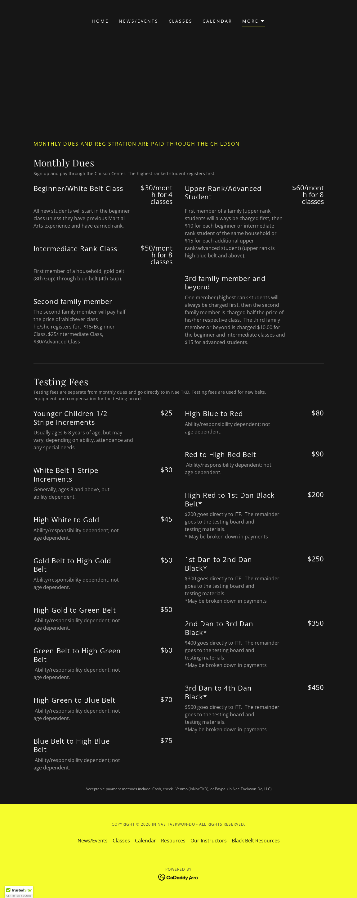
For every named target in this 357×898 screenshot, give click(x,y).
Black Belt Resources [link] (256, 840)
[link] (178, 876)
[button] (253, 21)
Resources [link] (173, 840)
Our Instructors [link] (208, 840)
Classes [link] (181, 21)
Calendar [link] (217, 21)
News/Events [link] (139, 21)
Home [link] (100, 21)
